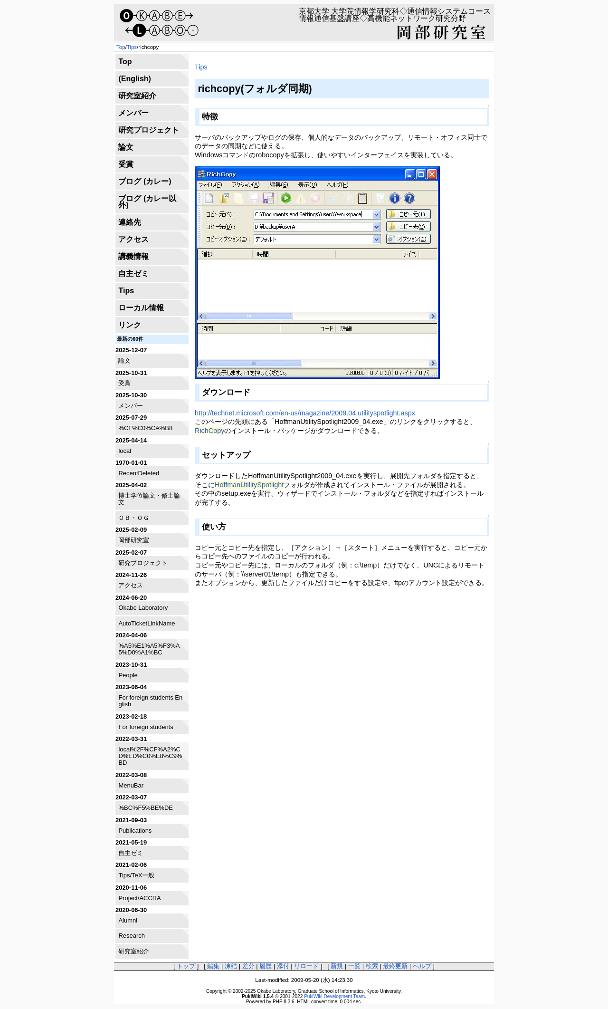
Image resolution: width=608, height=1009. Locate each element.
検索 (372, 966)
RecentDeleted (138, 473)
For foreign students (145, 726)
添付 (283, 966)
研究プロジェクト (148, 130)
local (124, 450)
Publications (135, 830)
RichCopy (209, 430)
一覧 (354, 966)
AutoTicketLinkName (146, 623)
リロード (306, 966)
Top (120, 47)
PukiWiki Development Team (334, 996)
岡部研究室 (133, 540)
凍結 (231, 966)
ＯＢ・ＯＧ (133, 517)
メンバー (133, 113)
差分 (248, 966)
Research (131, 935)
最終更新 (395, 966)
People (127, 675)
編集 (213, 966)
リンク (129, 325)
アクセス (133, 239)
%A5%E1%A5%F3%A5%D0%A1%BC (149, 649)
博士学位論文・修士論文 (149, 499)
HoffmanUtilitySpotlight (249, 485)
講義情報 (133, 256)
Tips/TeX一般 (136, 875)
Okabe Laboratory (143, 607)
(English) (134, 79)
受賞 (125, 164)
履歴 (265, 966)
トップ (186, 966)
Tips (132, 47)
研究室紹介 (137, 96)
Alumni (127, 920)
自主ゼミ (133, 273)
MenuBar (130, 785)
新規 (337, 966)
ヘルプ (422, 966)
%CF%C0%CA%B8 (145, 428)
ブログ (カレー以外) (147, 201)
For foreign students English (150, 701)
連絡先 (129, 222)
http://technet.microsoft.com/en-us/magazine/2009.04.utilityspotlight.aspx (305, 413)
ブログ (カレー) (144, 181)
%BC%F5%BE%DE (145, 807)
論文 (125, 147)
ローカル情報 (141, 308)
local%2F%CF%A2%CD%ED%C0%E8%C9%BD (150, 756)
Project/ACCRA (139, 898)
